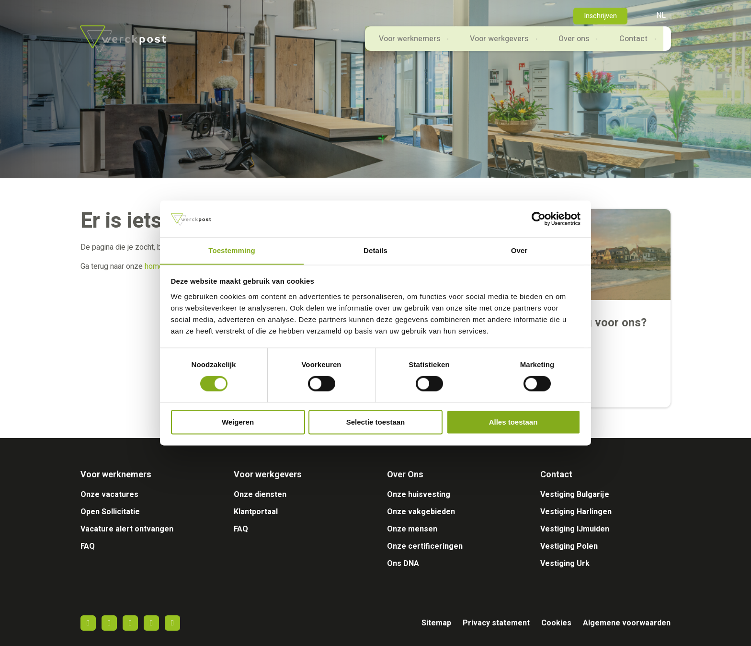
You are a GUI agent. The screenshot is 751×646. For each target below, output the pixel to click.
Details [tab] (375, 250)
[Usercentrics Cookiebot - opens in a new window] (538, 218)
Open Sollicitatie (110, 512)
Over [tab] (519, 250)
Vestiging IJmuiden (574, 529)
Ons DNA (403, 563)
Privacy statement (496, 623)
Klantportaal (256, 512)
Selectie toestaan (375, 422)
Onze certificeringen (425, 546)
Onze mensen (412, 529)
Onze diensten (260, 494)
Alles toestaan (513, 422)
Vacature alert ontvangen (126, 529)
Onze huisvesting (418, 494)
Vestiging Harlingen (576, 512)
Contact (631, 44)
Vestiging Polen (569, 546)
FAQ (87, 546)
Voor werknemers (398, 44)
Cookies (556, 623)
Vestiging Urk (565, 563)
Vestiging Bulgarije (574, 494)
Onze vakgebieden (421, 512)
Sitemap (436, 623)
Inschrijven (600, 16)
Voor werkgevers (491, 44)
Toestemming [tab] (231, 250)
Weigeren (238, 422)
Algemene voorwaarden (627, 623)
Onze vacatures (109, 494)
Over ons (568, 44)
